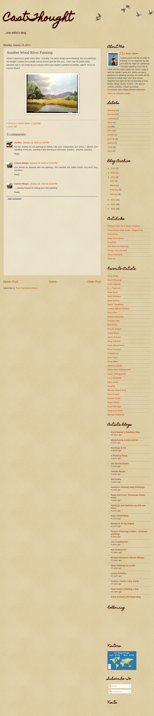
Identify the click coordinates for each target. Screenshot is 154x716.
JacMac (18, 142)
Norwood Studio (114, 365)
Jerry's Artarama (114, 254)
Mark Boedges (114, 296)
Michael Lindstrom (115, 414)
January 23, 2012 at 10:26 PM (43, 184)
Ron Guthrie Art (118, 550)
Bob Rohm (112, 325)
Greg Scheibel (114, 341)
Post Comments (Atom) (26, 288)
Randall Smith (113, 398)
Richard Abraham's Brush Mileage (127, 557)
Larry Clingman (114, 378)
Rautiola (111, 386)
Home (53, 281)
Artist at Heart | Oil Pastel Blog (126, 597)
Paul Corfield (113, 394)
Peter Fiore (112, 292)
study (109, 147)
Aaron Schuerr (114, 337)
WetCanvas (112, 234)
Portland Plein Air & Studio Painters (123, 226)
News (110, 122)
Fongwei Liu (113, 353)
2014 (113, 168)
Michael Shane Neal (116, 390)
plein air (111, 139)
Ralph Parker (113, 402)
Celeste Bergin (21, 163)
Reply (17, 154)
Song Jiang (112, 276)
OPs (109, 130)
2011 (113, 200)
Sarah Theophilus (115, 304)
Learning (111, 118)
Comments (115, 691)
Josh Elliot (112, 312)
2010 (113, 204)
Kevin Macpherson (116, 345)
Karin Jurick (112, 382)
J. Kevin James (131, 53)
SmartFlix (111, 242)
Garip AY (111, 258)
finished (111, 114)
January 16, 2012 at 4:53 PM (36, 142)
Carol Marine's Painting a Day (125, 432)
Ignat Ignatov (113, 300)
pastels (110, 134)
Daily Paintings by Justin (123, 565)
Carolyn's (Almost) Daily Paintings (128, 487)
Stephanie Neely (115, 410)
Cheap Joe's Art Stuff (117, 250)
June (112, 181)
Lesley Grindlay (118, 573)
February (114, 190)
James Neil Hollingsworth (119, 370)
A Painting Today (119, 455)
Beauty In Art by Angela (122, 523)
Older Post (94, 281)
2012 (113, 177)
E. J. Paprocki (113, 288)
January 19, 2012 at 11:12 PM (43, 163)
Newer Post (10, 281)
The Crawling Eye (119, 542)
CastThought (38, 18)
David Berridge (114, 406)
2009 (113, 209)
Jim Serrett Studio (120, 463)
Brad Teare (112, 357)
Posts (113, 686)
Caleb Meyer (113, 333)
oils (15, 126)
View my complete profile (118, 93)
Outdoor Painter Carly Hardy (125, 581)
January (114, 194)
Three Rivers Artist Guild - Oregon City (125, 230)
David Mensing (114, 280)
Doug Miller (112, 361)
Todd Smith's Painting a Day (124, 589)
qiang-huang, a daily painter (124, 440)
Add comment (14, 199)
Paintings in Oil (118, 448)
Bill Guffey (116, 479)
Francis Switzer (114, 329)
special (110, 143)
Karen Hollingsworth (116, 374)
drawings (111, 110)
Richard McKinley (115, 317)
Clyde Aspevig (114, 284)
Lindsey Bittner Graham (118, 308)
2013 (113, 172)
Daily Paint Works (115, 238)
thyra (109, 151)
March (113, 185)
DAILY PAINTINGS (119, 516)
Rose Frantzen (114, 349)
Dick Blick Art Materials (117, 246)
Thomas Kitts (113, 321)
